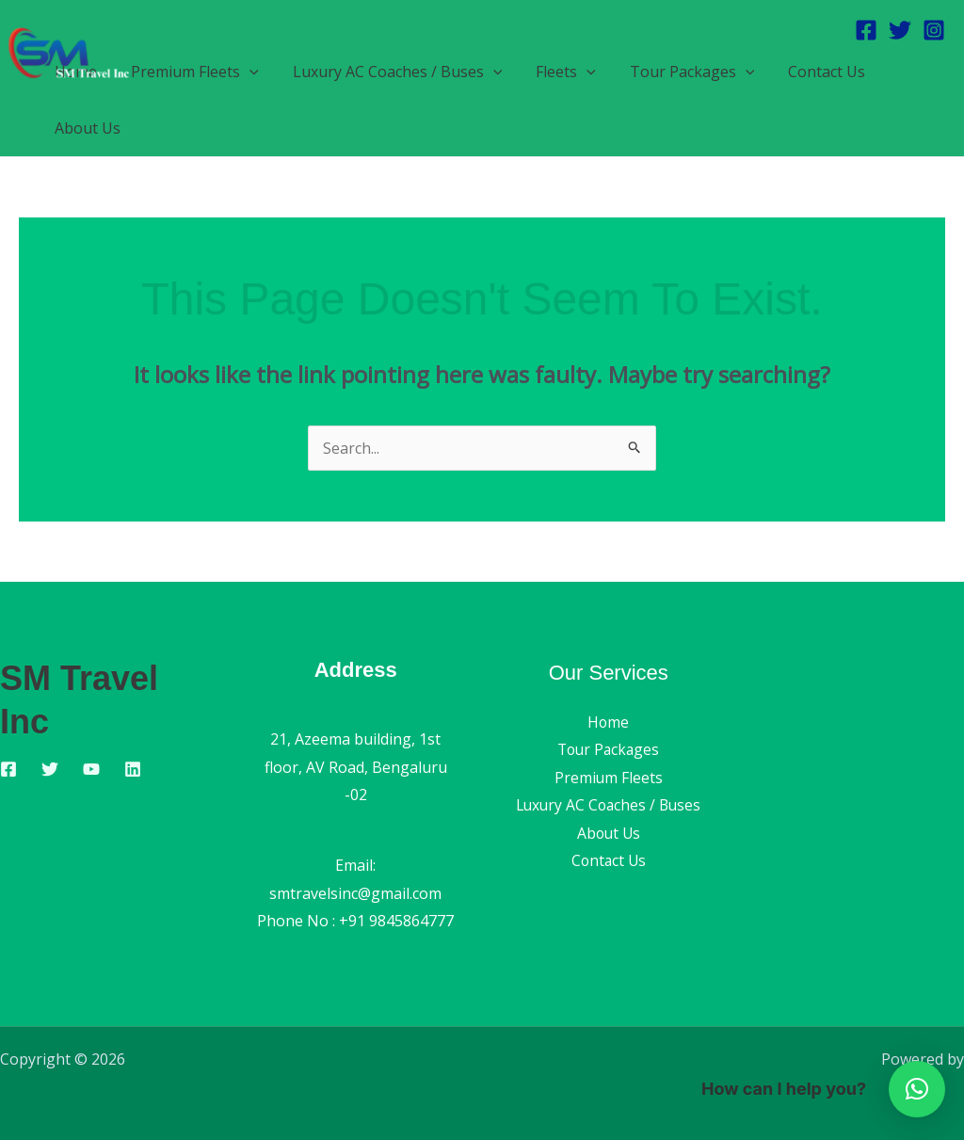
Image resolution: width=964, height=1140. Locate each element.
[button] (243, 71)
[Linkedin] (132, 769)
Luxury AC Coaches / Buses (608, 805)
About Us (86, 128)
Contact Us (805, 71)
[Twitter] (900, 30)
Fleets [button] (552, 71)
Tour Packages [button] (675, 71)
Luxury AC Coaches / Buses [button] (388, 71)
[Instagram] (934, 30)
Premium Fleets (608, 777)
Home (608, 722)
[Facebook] (866, 30)
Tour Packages (608, 749)
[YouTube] (91, 769)
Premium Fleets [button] (189, 71)
